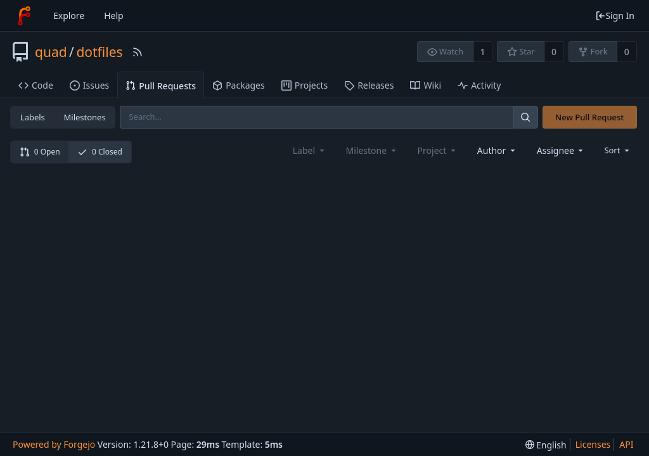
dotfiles (99, 52)
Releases (369, 85)
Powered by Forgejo (54, 444)
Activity (479, 85)
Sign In (614, 16)
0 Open (40, 151)
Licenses (593, 444)
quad (51, 52)
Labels (32, 117)
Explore (68, 16)
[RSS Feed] (137, 52)
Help (114, 16)
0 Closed (99, 151)
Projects (304, 85)
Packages (238, 85)
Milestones (85, 117)
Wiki (425, 85)
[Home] (24, 15)
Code (35, 85)
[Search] (525, 117)
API (626, 444)
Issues (89, 85)
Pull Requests (160, 86)
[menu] (617, 150)
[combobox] (497, 150)
